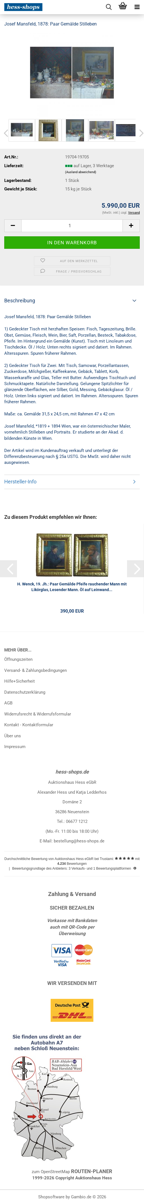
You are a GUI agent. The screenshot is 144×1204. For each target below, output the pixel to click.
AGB (8, 703)
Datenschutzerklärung (24, 692)
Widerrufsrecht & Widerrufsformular (37, 714)
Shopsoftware (51, 1196)
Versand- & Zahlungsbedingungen (35, 670)
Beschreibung (19, 300)
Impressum (14, 746)
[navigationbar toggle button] (137, 7)
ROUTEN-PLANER (91, 1171)
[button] (12, 225)
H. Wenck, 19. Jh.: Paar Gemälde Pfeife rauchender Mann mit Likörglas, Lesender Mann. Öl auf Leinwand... (72, 587)
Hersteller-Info (20, 482)
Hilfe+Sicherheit (19, 681)
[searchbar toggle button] (109, 7)
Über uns (12, 735)
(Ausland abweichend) (80, 172)
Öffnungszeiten (18, 659)
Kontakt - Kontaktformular (28, 724)
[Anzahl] (72, 225)
